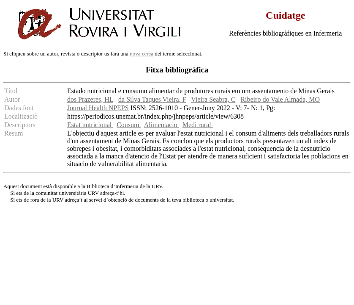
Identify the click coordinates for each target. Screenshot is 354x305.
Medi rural (197, 124)
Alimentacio (161, 124)
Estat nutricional (90, 124)
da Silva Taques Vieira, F (152, 99)
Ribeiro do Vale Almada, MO (280, 99)
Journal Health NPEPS (98, 107)
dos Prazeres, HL (90, 99)
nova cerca (141, 53)
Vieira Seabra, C (213, 99)
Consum (129, 124)
